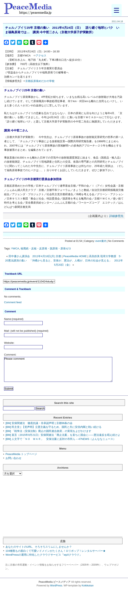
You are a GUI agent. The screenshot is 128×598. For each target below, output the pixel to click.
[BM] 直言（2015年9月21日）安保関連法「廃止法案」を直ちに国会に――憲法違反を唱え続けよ (63, 434)
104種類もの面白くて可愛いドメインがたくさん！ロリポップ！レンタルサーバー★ (56, 550)
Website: (9, 342)
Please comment (58, 369)
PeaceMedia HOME (75, 256)
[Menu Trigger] (116, 10)
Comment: (10, 354)
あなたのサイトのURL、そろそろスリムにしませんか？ (39, 546)
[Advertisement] (61, 508)
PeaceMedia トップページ (21, 454)
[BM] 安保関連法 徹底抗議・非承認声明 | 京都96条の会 (39, 423)
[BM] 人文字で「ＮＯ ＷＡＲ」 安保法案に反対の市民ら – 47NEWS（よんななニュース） (61, 439)
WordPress (56, 585)
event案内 (100, 241)
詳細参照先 (116, 216)
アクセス (41, 55)
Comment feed (12, 302)
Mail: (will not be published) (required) (26, 330)
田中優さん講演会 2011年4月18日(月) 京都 (35, 256)
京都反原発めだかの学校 (40, 81)
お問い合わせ (13, 458)
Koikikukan (87, 585)
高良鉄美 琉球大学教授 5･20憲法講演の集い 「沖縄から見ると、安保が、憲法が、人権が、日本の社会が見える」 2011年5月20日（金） (64, 260)
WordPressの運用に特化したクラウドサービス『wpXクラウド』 (44, 554)
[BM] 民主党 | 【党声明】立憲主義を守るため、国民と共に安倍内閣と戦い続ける (53, 426)
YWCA (15, 248)
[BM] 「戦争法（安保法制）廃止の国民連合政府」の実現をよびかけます (48, 431)
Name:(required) (13, 318)
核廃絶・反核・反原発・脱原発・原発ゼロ (46, 248)
